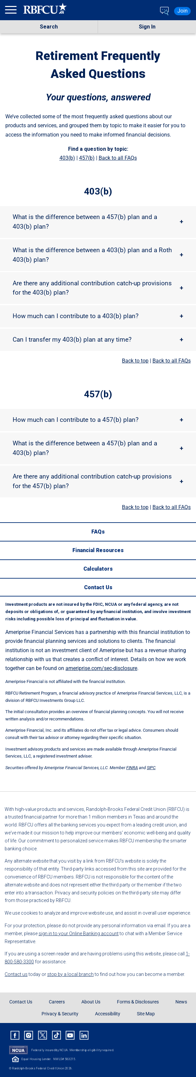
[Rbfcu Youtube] (70, 1035)
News (181, 1001)
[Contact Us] (98, 587)
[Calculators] (98, 568)
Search (49, 27)
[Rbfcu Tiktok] (56, 1035)
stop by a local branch (70, 974)
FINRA (132, 767)
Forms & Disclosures (138, 1001)
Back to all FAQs (118, 158)
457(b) (87, 158)
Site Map (146, 1013)
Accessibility (107, 1013)
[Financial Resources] (98, 550)
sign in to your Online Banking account (79, 933)
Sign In (147, 27)
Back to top (135, 361)
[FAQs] (98, 531)
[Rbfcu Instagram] (29, 1035)
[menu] (11, 11)
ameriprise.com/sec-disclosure (101, 668)
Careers (57, 1001)
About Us (90, 1001)
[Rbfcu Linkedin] (84, 1035)
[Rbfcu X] (42, 1035)
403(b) (67, 158)
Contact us (16, 974)
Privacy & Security (60, 1013)
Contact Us (20, 1001)
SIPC (151, 767)
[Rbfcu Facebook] (15, 1035)
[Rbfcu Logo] (45, 11)
